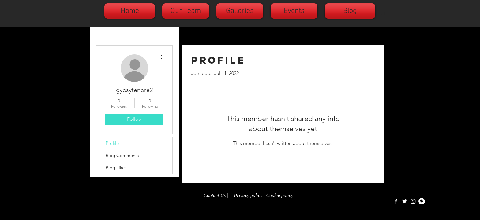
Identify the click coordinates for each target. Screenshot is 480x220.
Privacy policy (248, 195)
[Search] (383, 13)
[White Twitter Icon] (404, 201)
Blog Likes (116, 167)
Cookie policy (280, 195)
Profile (112, 143)
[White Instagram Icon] (413, 201)
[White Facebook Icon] (396, 201)
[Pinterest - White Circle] (421, 201)
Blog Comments (122, 155)
